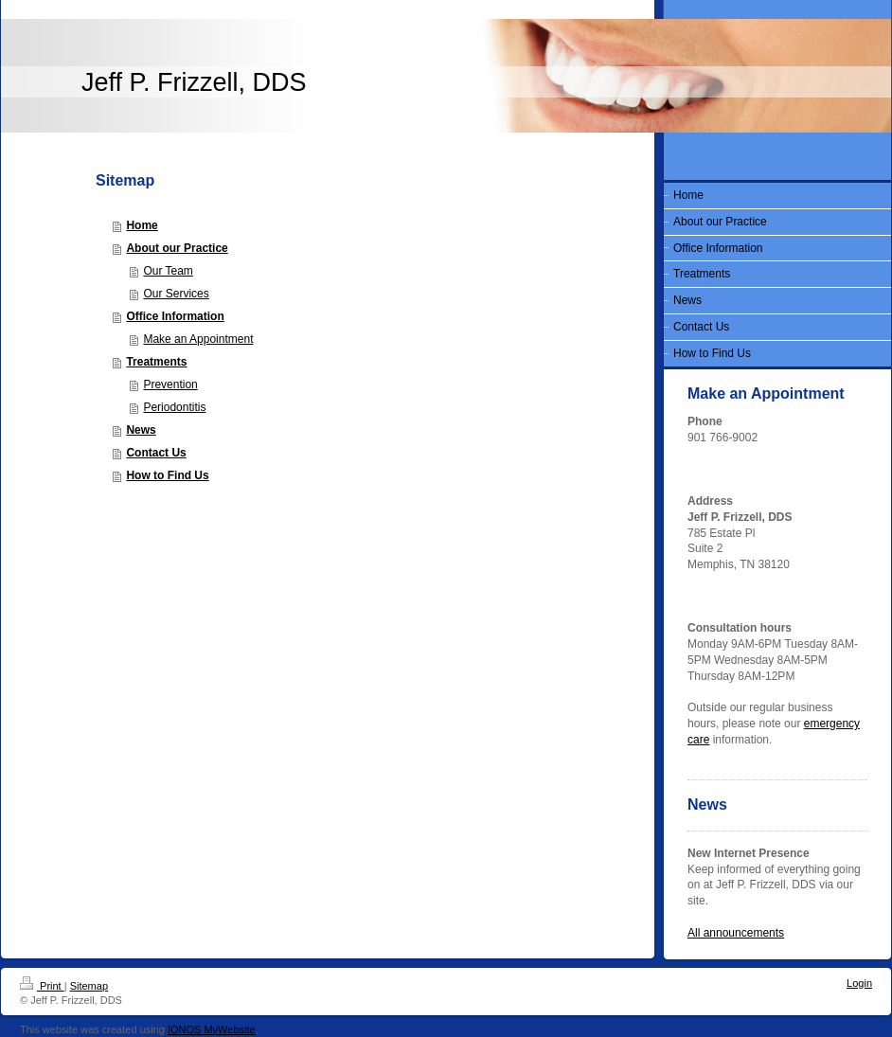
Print (42, 986)
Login (859, 983)
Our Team (167, 270)
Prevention (170, 384)
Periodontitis (174, 407)
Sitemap (89, 986)
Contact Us (156, 452)
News (140, 430)
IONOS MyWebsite (212, 1029)
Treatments (156, 361)
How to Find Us (167, 475)
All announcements (735, 932)
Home (141, 225)
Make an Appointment (198, 339)
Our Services (175, 293)
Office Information (174, 316)
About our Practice (176, 248)
